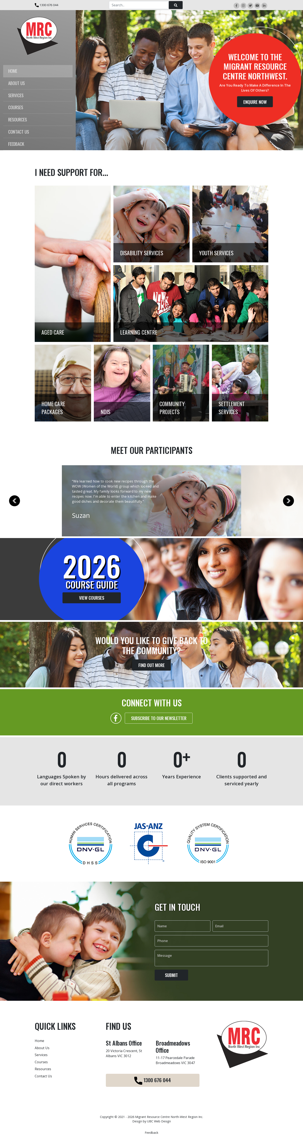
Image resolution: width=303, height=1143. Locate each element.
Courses (41, 1062)
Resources (43, 1069)
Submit (171, 984)
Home (39, 1040)
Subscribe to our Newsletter (158, 727)
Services (41, 1055)
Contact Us (43, 1076)
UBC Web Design (159, 1121)
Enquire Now (255, 102)
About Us (42, 1048)
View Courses (82, 597)
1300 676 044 (46, 5)
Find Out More (151, 674)
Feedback (151, 1133)
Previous (14, 500)
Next (288, 500)
